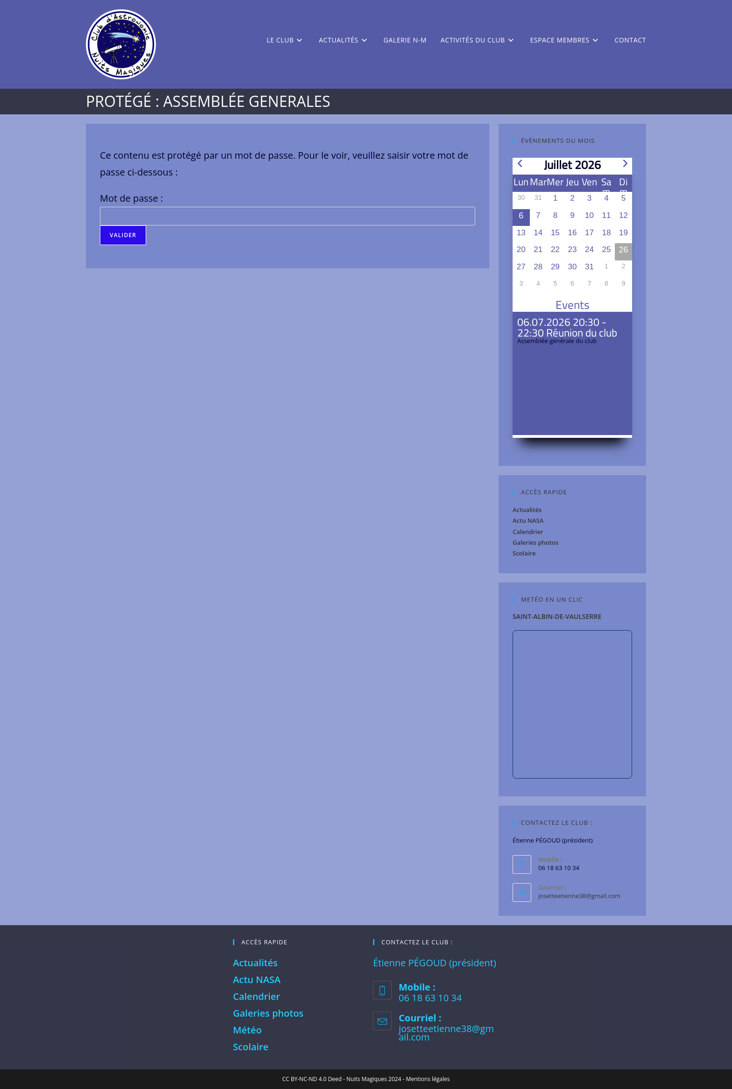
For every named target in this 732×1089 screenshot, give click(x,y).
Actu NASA (528, 520)
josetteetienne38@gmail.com (579, 896)
